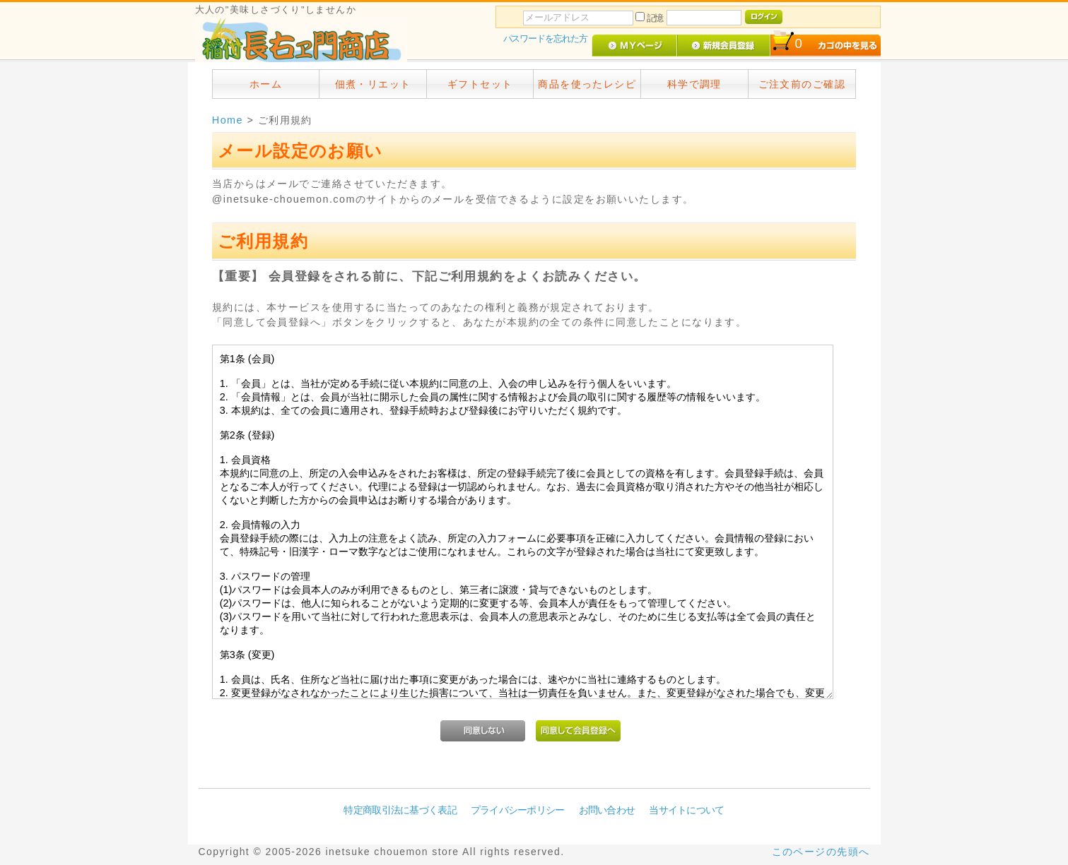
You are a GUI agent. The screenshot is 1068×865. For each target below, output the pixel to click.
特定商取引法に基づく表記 (400, 810)
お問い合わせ (607, 810)
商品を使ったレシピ (587, 84)
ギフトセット (480, 84)
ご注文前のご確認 (802, 84)
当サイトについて (686, 810)
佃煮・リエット (373, 84)
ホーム (266, 84)
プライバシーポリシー (518, 810)
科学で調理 (694, 84)
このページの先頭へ (821, 851)
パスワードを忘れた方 (545, 38)
